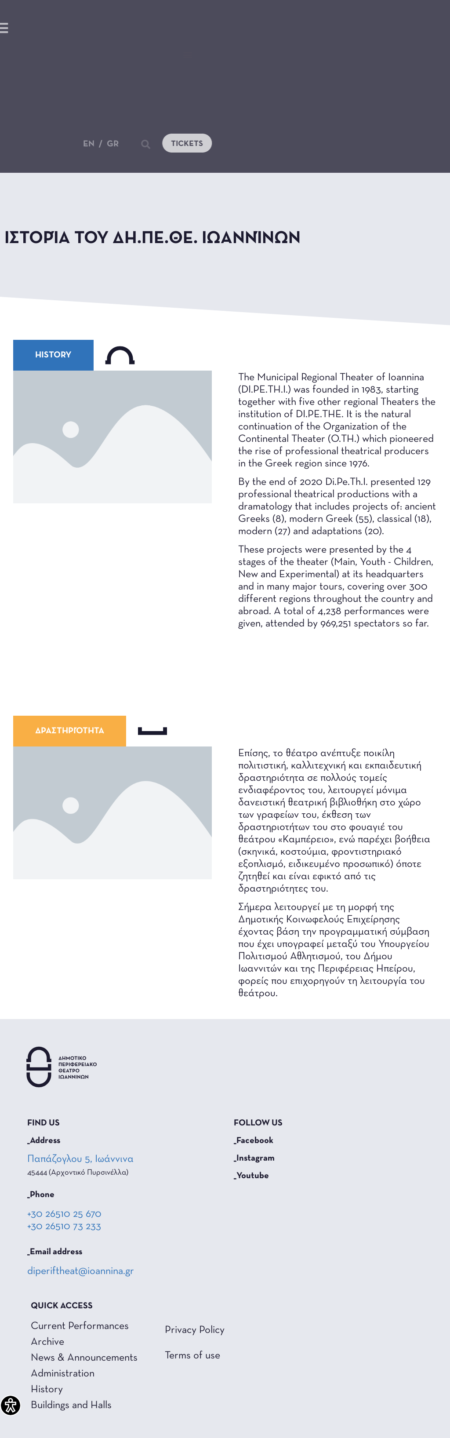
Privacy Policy (195, 1330)
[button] (188, 54)
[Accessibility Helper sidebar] (10, 1405)
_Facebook (253, 1140)
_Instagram (254, 1158)
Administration (62, 1374)
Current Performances (80, 1326)
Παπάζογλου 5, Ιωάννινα (81, 1159)
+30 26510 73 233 (64, 1226)
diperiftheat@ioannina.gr (80, 1271)
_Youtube (251, 1176)
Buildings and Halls (71, 1405)
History (47, 1389)
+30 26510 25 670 (64, 1214)
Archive (47, 1342)
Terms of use (192, 1356)
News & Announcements (84, 1358)
